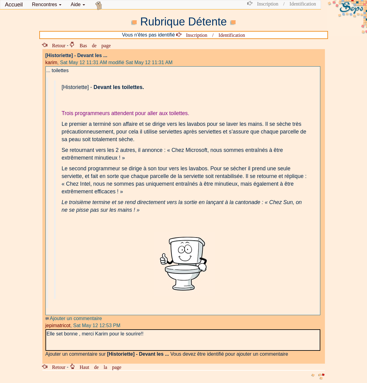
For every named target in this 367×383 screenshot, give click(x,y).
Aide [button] (78, 4)
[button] (46, 4)
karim (51, 62)
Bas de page (93, 45)
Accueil (14, 5)
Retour (56, 45)
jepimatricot (58, 325)
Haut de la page (98, 366)
